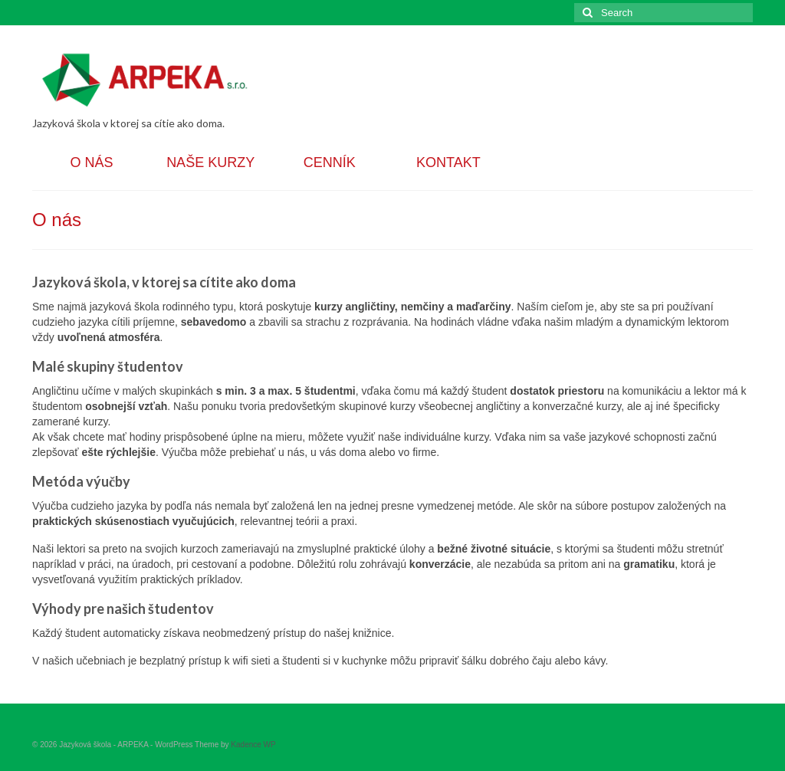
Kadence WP (253, 744)
